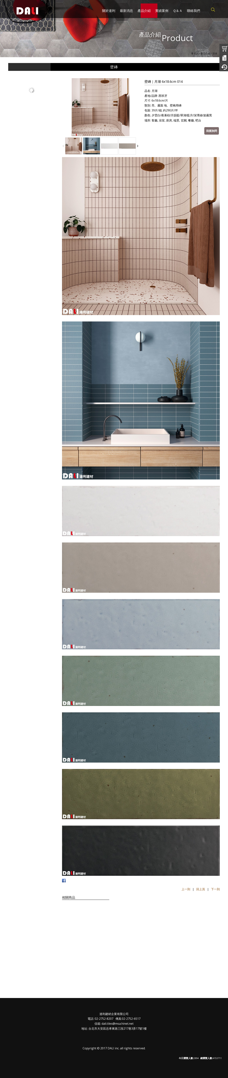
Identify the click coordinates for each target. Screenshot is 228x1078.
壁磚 (214, 53)
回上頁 (200, 889)
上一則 (185, 889)
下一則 (215, 889)
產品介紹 (205, 53)
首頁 (196, 53)
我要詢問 (211, 131)
